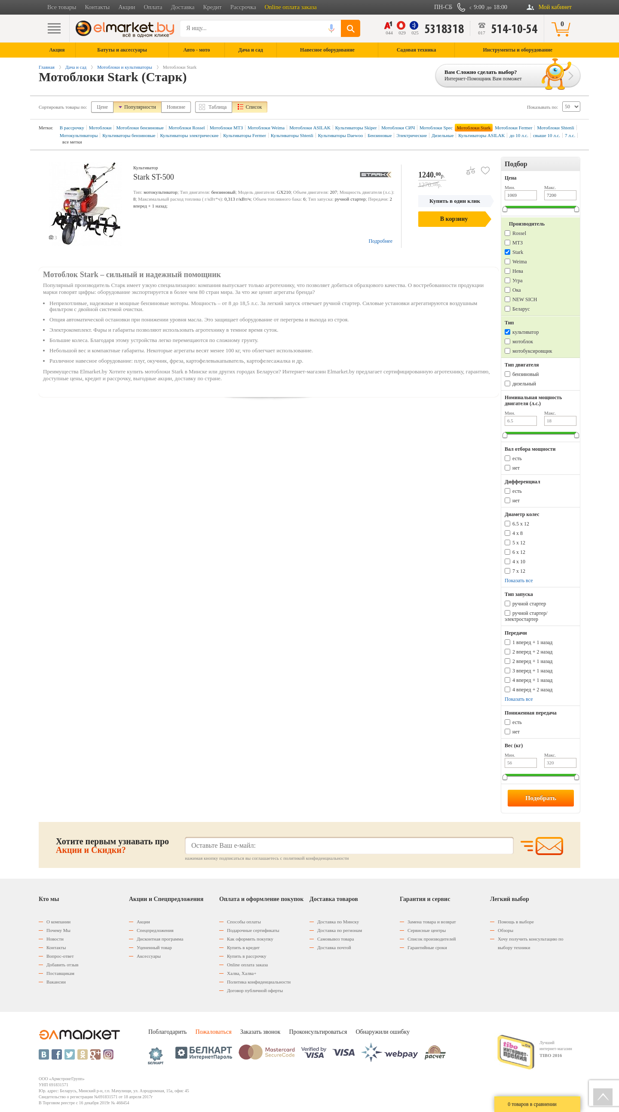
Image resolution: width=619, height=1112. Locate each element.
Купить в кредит (243, 947)
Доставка (183, 7)
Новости (55, 938)
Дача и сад (75, 67)
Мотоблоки (100, 127)
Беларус (521, 309)
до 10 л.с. (518, 135)
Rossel (519, 233)
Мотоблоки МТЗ (226, 127)
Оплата (153, 7)
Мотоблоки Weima (266, 127)
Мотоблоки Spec (436, 127)
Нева (517, 271)
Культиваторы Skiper (356, 127)
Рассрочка (243, 7)
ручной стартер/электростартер (526, 616)
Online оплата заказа (291, 7)
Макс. (550, 187)
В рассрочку (72, 127)
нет (516, 468)
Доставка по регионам (339, 930)
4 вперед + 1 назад (532, 680)
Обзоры (505, 930)
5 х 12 (518, 543)
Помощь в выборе (516, 921)
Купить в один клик (454, 201)
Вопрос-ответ (60, 956)
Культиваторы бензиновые (128, 135)
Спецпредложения (155, 930)
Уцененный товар (154, 947)
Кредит (212, 7)
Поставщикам (60, 973)
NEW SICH (524, 299)
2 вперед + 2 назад (532, 652)
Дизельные (443, 135)
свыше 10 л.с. (546, 135)
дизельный (524, 384)
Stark (517, 252)
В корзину (454, 219)
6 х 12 (518, 552)
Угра (517, 281)
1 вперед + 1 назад (532, 642)
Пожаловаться (213, 1032)
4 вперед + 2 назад (532, 690)
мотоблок (522, 342)
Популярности (140, 107)
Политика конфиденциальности (259, 981)
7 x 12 (518, 571)
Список (253, 107)
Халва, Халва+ (241, 973)
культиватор (525, 332)
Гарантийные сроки (427, 947)
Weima (519, 262)
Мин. (510, 187)
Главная (47, 67)
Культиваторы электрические (189, 135)
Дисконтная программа (160, 938)
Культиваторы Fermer (244, 135)
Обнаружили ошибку (382, 1032)
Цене (102, 107)
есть (517, 458)
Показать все (519, 580)
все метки (72, 141)
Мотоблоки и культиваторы (124, 67)
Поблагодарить (167, 1032)
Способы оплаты (244, 921)
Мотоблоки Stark (474, 127)
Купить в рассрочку (246, 956)
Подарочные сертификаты (253, 930)
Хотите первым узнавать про (112, 845)
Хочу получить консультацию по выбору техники (530, 943)
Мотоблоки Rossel (187, 127)
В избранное (482, 167)
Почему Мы (58, 930)
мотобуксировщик (532, 351)
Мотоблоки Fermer (513, 127)
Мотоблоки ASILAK (310, 127)
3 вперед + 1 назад (532, 671)
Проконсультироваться (318, 1032)
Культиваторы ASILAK (481, 135)
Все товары (61, 7)
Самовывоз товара (335, 938)
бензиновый (525, 374)
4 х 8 (517, 533)
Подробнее (380, 241)
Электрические (411, 135)
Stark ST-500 (153, 177)
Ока (516, 290)
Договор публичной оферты (255, 990)
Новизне (176, 107)
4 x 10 (518, 562)
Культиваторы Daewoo (340, 135)
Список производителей (432, 938)
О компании (58, 921)
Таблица (217, 107)
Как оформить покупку (250, 938)
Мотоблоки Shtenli (555, 127)
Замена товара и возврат (432, 921)
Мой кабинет (555, 7)
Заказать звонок (260, 1032)
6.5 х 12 (520, 524)
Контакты (97, 7)
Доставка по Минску (338, 921)
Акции (126, 7)
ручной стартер (529, 604)
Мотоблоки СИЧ (398, 127)
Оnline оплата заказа (247, 964)
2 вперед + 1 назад (532, 661)
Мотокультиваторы (79, 135)
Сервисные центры (427, 930)
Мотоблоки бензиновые (140, 127)
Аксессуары (149, 956)
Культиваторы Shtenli (292, 135)
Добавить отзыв (62, 964)
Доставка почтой (334, 947)
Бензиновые (380, 135)
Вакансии (56, 981)
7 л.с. (570, 135)
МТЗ (517, 243)
